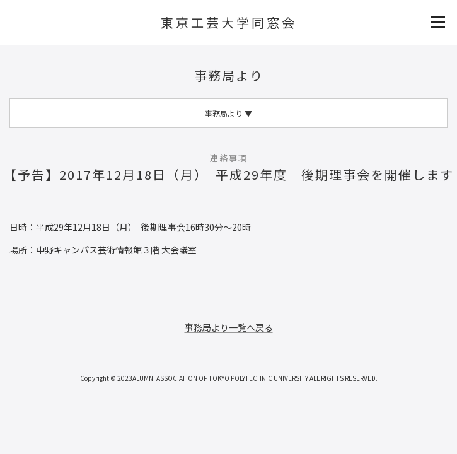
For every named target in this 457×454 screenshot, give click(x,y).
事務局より (228, 75)
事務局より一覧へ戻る (229, 327)
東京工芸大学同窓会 (229, 22)
